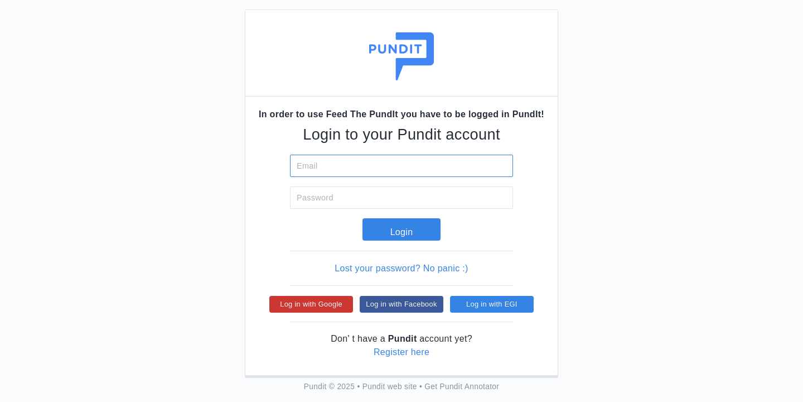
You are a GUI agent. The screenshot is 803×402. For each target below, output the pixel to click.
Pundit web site (389, 386)
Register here (401, 352)
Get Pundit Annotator (461, 386)
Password (315, 197)
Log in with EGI (491, 304)
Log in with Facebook (401, 304)
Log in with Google (311, 304)
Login (401, 232)
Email (307, 165)
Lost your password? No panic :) (401, 268)
